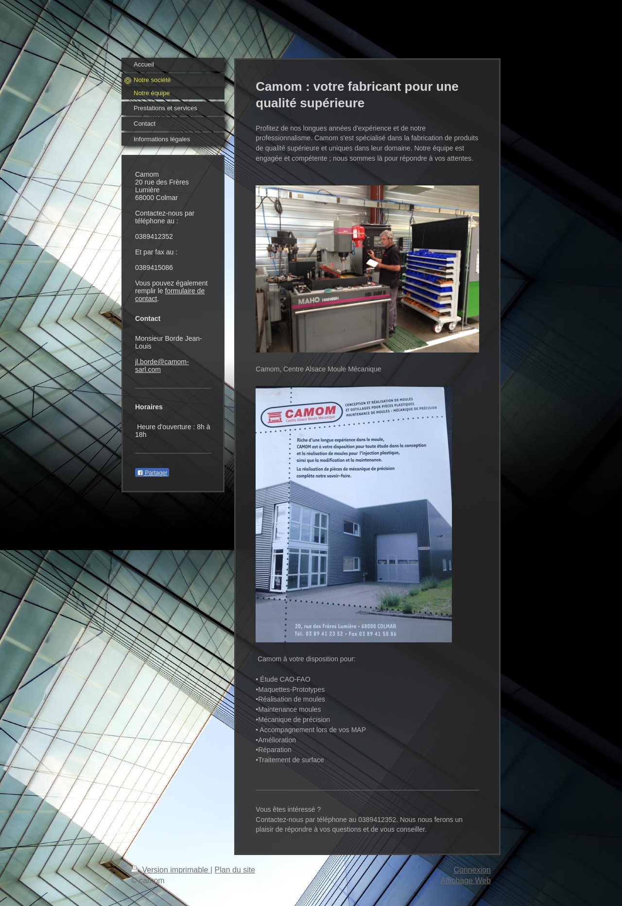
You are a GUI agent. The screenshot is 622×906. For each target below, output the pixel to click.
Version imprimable (170, 870)
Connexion (472, 870)
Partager (152, 473)
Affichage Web (466, 880)
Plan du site (235, 870)
